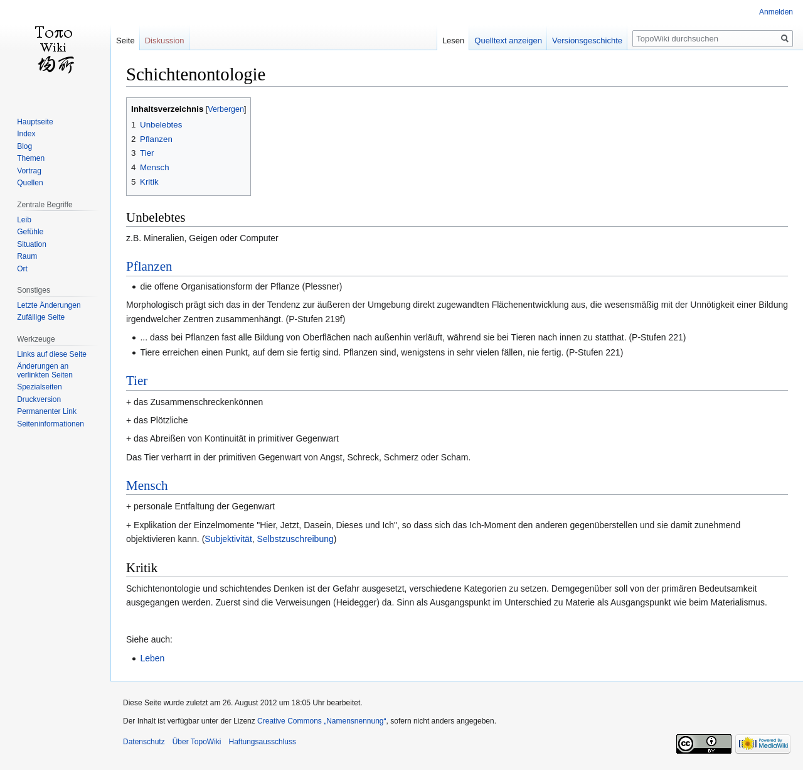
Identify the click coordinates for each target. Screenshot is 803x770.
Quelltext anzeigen (508, 40)
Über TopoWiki (197, 741)
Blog (24, 146)
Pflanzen (149, 266)
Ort (22, 268)
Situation (31, 244)
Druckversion (39, 399)
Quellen (30, 182)
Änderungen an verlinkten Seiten (45, 370)
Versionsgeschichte (587, 40)
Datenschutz (144, 741)
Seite (125, 40)
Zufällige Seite (41, 317)
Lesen (453, 40)
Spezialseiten (39, 386)
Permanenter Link (47, 411)
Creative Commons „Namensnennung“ (321, 721)
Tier (136, 380)
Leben (152, 658)
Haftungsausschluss (262, 741)
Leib (24, 219)
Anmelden (776, 12)
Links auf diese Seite (52, 354)
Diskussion (164, 40)
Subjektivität (228, 539)
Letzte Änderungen (48, 305)
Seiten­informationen (50, 424)
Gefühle (30, 231)
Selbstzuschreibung (295, 539)
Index (26, 133)
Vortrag (29, 170)
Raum (27, 256)
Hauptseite (35, 121)
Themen (31, 158)
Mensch (147, 485)
